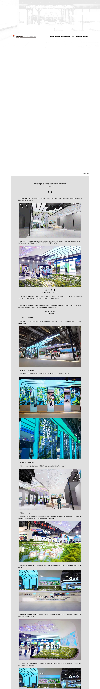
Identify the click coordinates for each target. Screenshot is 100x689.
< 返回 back (86, 173)
